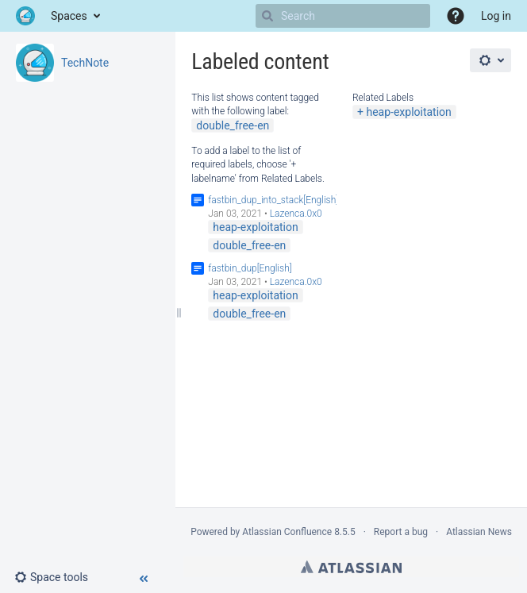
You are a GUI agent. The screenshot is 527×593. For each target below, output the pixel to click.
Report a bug (401, 531)
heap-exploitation (408, 112)
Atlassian (351, 566)
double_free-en (232, 125)
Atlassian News (479, 531)
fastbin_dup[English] (249, 268)
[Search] (267, 16)
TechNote (85, 62)
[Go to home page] (25, 16)
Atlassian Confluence (287, 531)
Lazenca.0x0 (296, 213)
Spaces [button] (69, 16)
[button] (455, 16)
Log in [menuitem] (496, 16)
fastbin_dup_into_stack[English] (273, 200)
